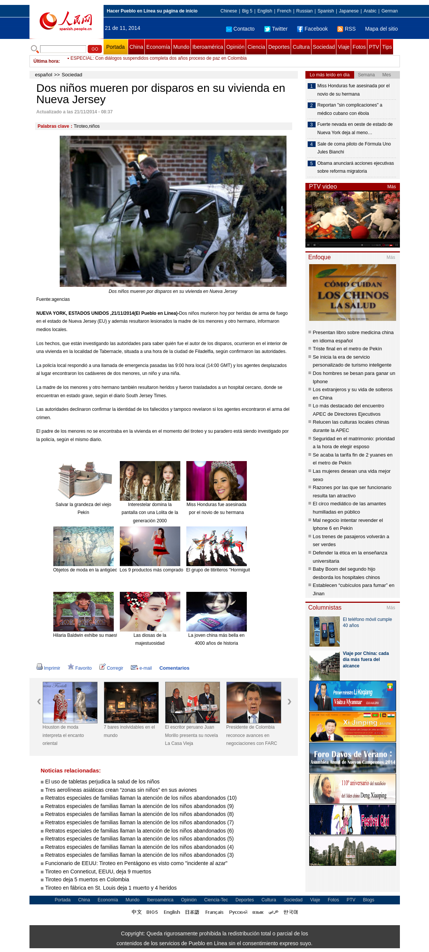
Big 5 (247, 11)
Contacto (240, 29)
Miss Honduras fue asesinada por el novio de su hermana (353, 90)
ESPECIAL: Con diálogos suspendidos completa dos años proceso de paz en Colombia (159, 61)
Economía (158, 47)
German (389, 11)
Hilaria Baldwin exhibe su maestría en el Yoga (99, 635)
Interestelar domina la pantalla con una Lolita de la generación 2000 (150, 512)
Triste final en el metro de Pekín (347, 348)
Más (391, 186)
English (264, 11)
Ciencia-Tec (216, 899)
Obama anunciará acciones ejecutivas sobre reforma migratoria (355, 167)
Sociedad (324, 47)
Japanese (349, 11)
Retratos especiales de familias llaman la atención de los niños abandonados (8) (139, 814)
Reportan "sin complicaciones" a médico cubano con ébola (350, 109)
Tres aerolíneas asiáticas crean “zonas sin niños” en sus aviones (121, 790)
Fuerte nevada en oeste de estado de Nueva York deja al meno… (355, 128)
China (137, 47)
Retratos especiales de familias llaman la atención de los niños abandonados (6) (139, 831)
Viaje (344, 47)
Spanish (325, 11)
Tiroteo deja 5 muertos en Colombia (88, 879)
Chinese (228, 11)
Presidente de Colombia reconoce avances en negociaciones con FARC (251, 735)
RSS (346, 29)
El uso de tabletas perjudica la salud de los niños (102, 782)
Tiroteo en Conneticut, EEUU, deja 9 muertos (98, 871)
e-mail (141, 668)
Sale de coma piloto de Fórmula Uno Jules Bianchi (354, 148)
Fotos (359, 47)
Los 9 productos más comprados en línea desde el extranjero (181, 570)
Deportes (279, 47)
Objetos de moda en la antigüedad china (94, 570)
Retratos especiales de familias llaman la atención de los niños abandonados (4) (139, 847)
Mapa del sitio (381, 29)
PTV (374, 47)
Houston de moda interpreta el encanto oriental (63, 735)
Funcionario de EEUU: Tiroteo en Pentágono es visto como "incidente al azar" (137, 863)
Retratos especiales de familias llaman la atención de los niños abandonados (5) (139, 839)
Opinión (235, 47)
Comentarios (174, 668)
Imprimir (48, 668)
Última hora (46, 61)
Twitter (276, 29)
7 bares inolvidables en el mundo (129, 731)
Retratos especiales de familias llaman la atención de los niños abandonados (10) (141, 798)
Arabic (370, 11)
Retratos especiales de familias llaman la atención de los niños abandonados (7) (139, 822)
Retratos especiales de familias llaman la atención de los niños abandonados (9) (139, 806)
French (284, 11)
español (44, 74)
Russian (304, 11)
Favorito (79, 668)
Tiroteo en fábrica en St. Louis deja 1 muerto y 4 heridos (111, 888)
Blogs (368, 899)
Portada (115, 47)
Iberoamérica (207, 47)
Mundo (181, 47)
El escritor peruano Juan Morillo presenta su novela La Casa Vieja (191, 735)
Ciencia (256, 47)
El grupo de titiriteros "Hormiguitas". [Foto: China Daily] (241, 570)
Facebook (312, 29)
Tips (387, 47)
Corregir (111, 668)
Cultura (301, 47)
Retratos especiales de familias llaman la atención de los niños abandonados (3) (139, 855)
